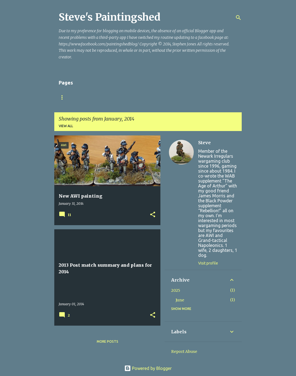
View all (66, 126)
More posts (107, 341)
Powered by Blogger (148, 368)
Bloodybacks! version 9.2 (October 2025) (119, 97)
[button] (152, 215)
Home (64, 97)
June (180, 300)
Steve (204, 142)
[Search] (238, 17)
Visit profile (208, 263)
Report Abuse (184, 351)
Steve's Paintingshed (109, 17)
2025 (175, 290)
